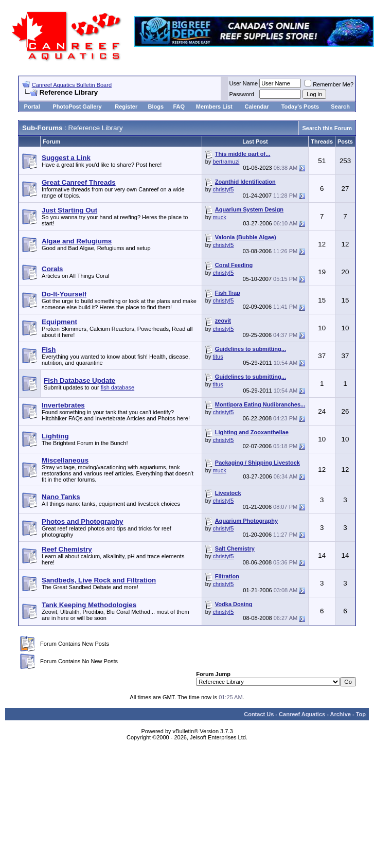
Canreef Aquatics (302, 714)
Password (241, 94)
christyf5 (223, 189)
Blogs (156, 106)
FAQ (179, 106)
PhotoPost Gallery (76, 106)
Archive (340, 714)
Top (361, 714)
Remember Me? (329, 84)
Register (126, 106)
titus (217, 356)
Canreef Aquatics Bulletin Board (72, 85)
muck (219, 217)
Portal (32, 106)
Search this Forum (327, 128)
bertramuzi (225, 161)
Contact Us (259, 714)
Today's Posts (300, 106)
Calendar (257, 106)
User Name (243, 83)
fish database (117, 387)
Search (340, 106)
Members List (214, 106)
